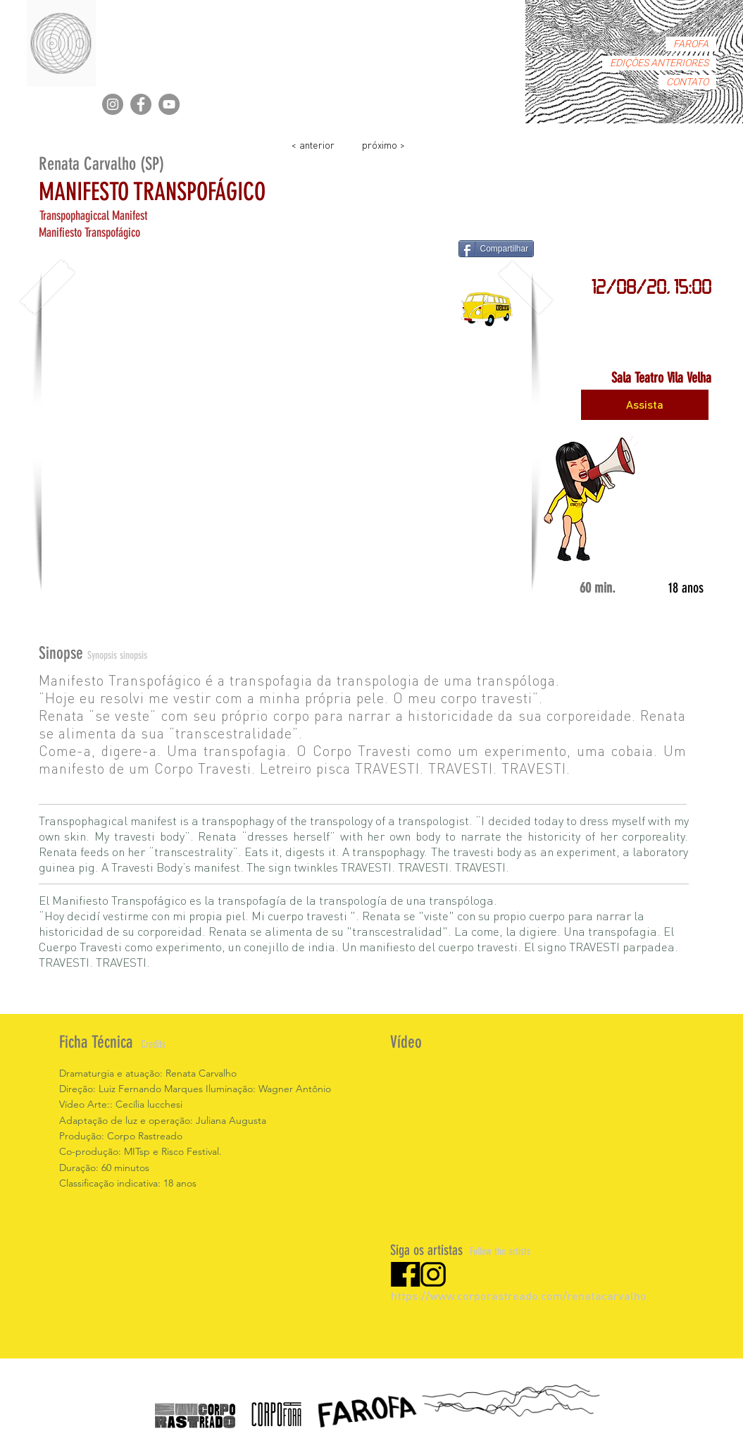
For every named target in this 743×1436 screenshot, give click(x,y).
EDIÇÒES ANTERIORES (659, 63)
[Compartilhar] (496, 248)
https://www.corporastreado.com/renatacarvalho (519, 1295)
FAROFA (690, 44)
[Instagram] (112, 104)
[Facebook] (140, 104)
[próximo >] (384, 144)
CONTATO (687, 82)
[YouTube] (169, 104)
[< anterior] (313, 144)
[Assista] (644, 405)
